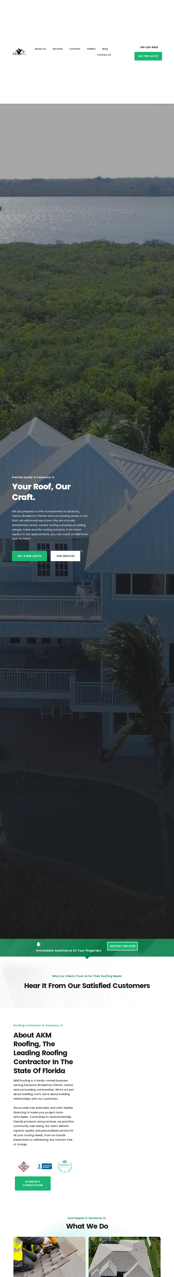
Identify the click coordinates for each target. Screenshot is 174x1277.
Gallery (91, 49)
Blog (105, 49)
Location (74, 49)
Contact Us (104, 54)
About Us (40, 49)
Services (57, 49)
